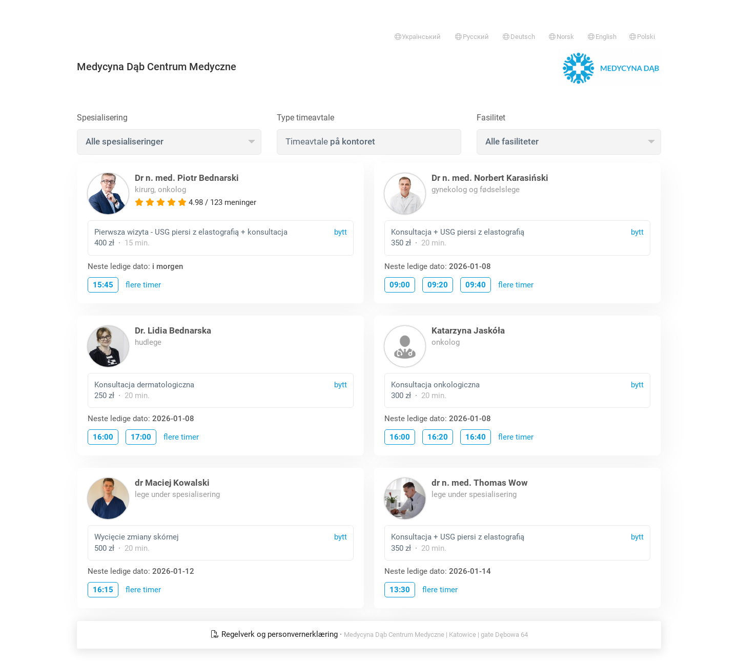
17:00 (141, 437)
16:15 (103, 589)
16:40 (475, 437)
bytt (340, 232)
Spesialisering (102, 117)
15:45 (103, 284)
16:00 (103, 437)
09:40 (475, 284)
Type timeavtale (305, 117)
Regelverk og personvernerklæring (275, 634)
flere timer (143, 284)
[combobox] (169, 142)
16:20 (437, 437)
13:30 (399, 589)
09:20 (437, 284)
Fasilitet (491, 117)
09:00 (399, 284)
